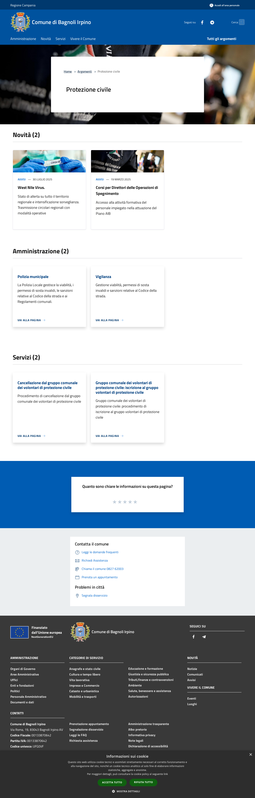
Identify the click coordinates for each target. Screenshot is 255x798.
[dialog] (127, 774)
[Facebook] (194, 22)
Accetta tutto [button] (112, 782)
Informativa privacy (141, 735)
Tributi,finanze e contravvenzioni (151, 679)
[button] (127, 791)
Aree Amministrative (24, 674)
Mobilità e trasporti (82, 696)
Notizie (192, 668)
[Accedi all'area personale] (224, 5)
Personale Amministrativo (28, 696)
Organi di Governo (22, 668)
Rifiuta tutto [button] (143, 782)
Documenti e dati (22, 702)
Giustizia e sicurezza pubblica (148, 674)
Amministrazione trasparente (148, 723)
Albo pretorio (137, 729)
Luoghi (192, 704)
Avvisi (22, 179)
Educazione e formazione (145, 668)
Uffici (14, 679)
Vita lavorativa (79, 679)
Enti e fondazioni (22, 685)
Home (68, 71)
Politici (15, 691)
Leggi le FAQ (78, 735)
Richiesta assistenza (83, 740)
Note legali (135, 740)
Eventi (191, 698)
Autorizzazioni (138, 696)
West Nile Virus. (31, 187)
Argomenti (84, 71)
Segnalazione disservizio (86, 729)
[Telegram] (204, 22)
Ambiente (135, 685)
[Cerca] (240, 22)
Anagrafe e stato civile (84, 668)
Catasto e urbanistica (84, 691)
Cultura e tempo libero (84, 674)
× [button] (250, 754)
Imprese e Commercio (84, 685)
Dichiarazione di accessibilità (148, 746)
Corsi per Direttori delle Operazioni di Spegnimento (127, 190)
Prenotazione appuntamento (89, 723)
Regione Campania (22, 5)
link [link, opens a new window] (166, 774)
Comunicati (195, 674)
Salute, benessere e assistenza (149, 690)
